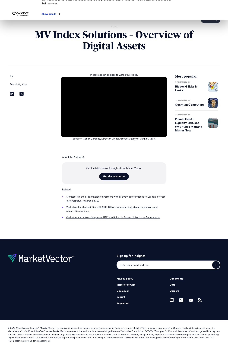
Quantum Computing (189, 104)
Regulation (123, 303)
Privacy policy (125, 278)
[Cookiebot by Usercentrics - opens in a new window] (20, 33)
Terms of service (126, 285)
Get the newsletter (114, 176)
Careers (174, 291)
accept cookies (106, 74)
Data (172, 285)
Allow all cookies (201, 8)
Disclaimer (123, 291)
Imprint (121, 297)
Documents (176, 278)
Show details (48, 33)
